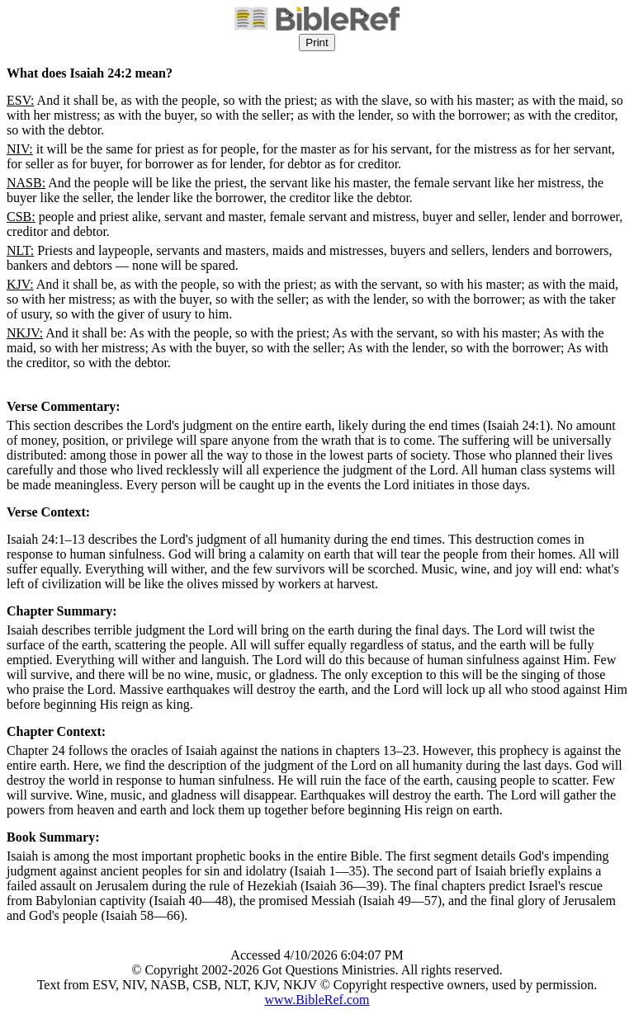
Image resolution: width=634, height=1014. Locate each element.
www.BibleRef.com (317, 1000)
